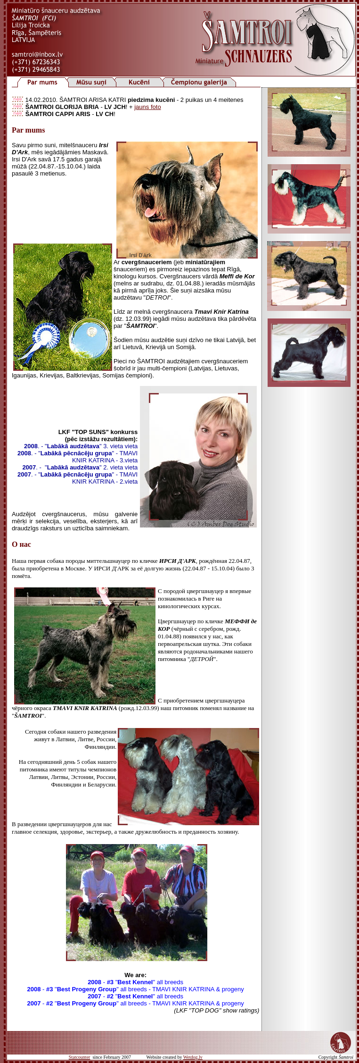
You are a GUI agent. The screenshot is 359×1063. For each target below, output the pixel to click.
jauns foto (147, 106)
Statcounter (79, 1057)
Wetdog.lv (193, 1057)
